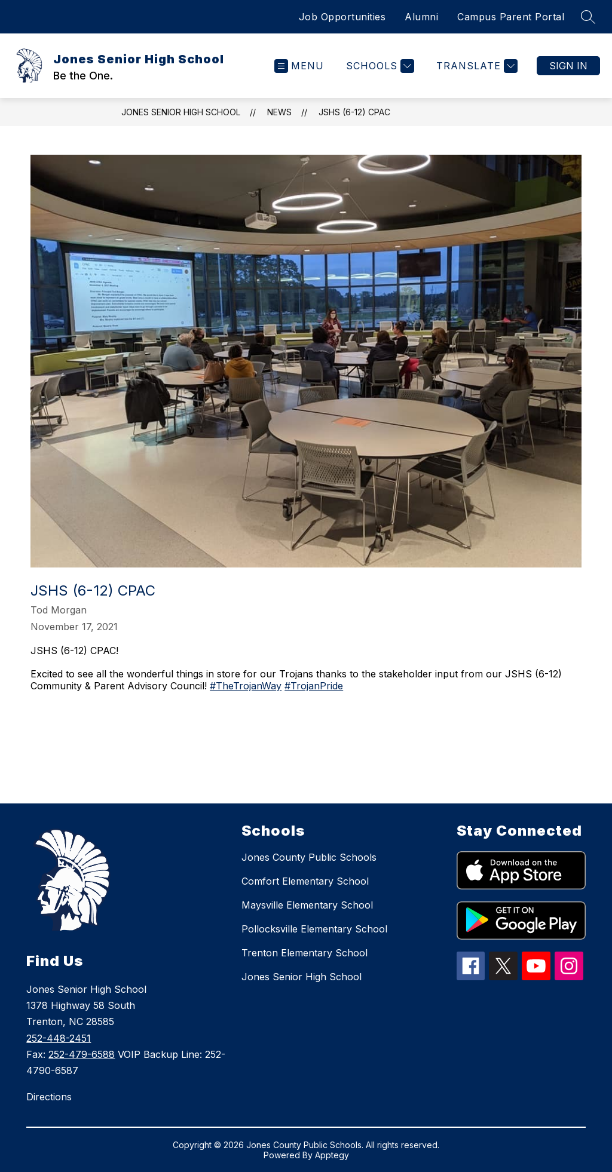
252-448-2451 (58, 1038)
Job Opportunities (342, 17)
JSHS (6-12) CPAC (354, 112)
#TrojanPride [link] (313, 686)
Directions (49, 1097)
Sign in (568, 66)
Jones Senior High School (180, 112)
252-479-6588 (81, 1054)
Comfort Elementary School (305, 881)
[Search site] (588, 17)
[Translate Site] (475, 66)
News (279, 112)
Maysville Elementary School (307, 905)
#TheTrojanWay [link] (245, 686)
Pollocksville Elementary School (314, 929)
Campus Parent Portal (510, 17)
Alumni (421, 17)
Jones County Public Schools (309, 857)
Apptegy (332, 1155)
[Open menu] (299, 66)
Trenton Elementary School (304, 953)
